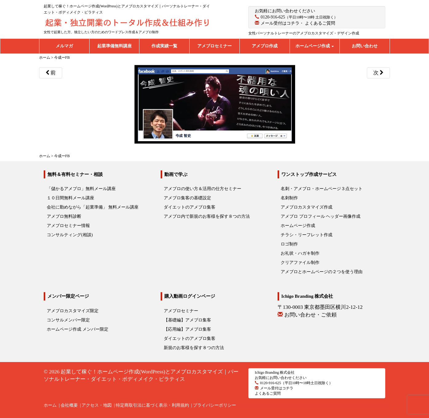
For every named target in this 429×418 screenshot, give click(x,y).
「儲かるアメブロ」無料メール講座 (81, 188)
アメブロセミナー (214, 46)
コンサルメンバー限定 (68, 320)
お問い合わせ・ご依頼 (310, 315)
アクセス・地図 (97, 405)
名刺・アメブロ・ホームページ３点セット (322, 188)
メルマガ (64, 46)
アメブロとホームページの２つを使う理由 (322, 271)
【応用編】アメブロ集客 (187, 329)
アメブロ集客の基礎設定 (187, 198)
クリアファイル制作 (300, 262)
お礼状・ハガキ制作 (300, 253)
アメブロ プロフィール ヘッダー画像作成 (320, 216)
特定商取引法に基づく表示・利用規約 (152, 405)
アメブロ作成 (265, 46)
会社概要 (69, 405)
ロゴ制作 (289, 244)
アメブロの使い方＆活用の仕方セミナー (202, 188)
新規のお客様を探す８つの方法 (194, 347)
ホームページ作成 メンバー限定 (77, 329)
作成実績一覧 (164, 46)
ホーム (50, 405)
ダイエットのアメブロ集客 (189, 207)
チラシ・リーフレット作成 (306, 235)
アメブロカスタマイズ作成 (306, 207)
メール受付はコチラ (280, 23)
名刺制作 (289, 198)
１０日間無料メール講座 (70, 198)
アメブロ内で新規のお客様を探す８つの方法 (207, 216)
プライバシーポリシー (214, 405)
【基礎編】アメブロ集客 (187, 320)
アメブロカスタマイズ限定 (72, 311)
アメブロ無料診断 (64, 216)
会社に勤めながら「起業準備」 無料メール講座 (92, 207)
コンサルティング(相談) (70, 235)
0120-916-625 (273, 17)
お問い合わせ (365, 46)
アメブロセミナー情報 (68, 225)
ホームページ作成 (314, 46)
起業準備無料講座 (114, 46)
